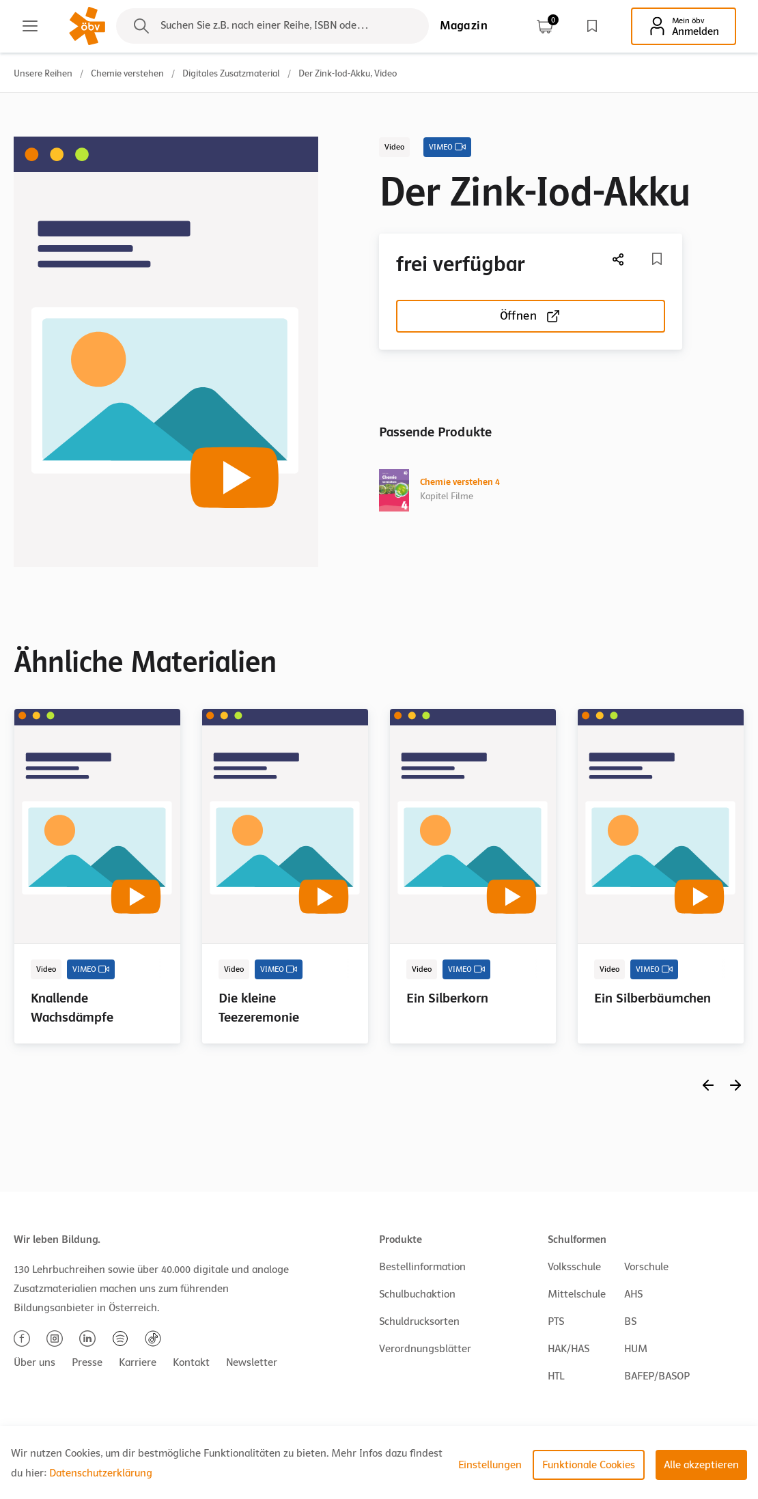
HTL (556, 1376)
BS (630, 1321)
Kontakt (191, 1362)
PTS (556, 1321)
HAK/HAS (568, 1349)
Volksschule (574, 1267)
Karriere (137, 1362)
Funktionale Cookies (588, 1465)
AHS (633, 1294)
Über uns (34, 1362)
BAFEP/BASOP (657, 1376)
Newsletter (251, 1362)
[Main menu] (30, 26)
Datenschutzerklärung (100, 1473)
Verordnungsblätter (425, 1349)
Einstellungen (490, 1465)
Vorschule (646, 1267)
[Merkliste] (657, 259)
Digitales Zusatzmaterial (231, 73)
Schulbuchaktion (417, 1294)
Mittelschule (577, 1294)
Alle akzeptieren (701, 1465)
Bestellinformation (422, 1267)
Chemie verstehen (127, 73)
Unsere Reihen (43, 73)
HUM (635, 1349)
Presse (87, 1362)
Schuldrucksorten (419, 1321)
